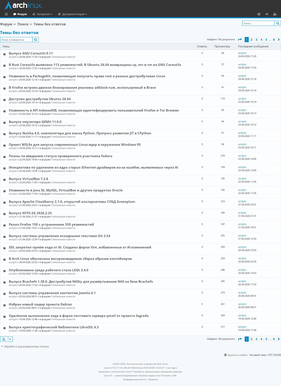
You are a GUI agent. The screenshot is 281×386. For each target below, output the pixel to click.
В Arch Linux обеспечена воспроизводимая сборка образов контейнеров (70, 258)
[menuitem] (259, 14)
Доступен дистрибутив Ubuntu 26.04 (40, 99)
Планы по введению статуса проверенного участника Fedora (60, 156)
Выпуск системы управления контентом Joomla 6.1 (52, 293)
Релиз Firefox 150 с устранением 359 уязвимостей (51, 224)
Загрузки (61, 14)
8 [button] (274, 39)
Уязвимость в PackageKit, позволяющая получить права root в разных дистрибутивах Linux (87, 76)
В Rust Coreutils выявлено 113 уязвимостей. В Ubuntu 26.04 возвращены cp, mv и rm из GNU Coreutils (95, 64)
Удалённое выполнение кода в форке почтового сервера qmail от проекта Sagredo (79, 315)
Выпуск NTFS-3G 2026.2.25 (30, 213)
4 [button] (261, 39)
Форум (40, 14)
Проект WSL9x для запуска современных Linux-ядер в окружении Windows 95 (75, 144)
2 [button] (251, 39)
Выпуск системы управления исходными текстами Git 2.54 (59, 236)
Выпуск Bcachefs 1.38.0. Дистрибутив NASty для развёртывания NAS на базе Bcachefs (81, 281)
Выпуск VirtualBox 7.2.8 (28, 179)
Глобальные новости (63, 56)
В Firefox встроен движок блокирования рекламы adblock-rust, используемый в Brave (82, 87)
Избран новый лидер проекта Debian (40, 304)
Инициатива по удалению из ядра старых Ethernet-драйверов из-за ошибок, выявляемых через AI (93, 167)
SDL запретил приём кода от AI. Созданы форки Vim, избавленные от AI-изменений (80, 247)
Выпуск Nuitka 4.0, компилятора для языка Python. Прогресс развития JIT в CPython (80, 133)
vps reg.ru (172, 367)
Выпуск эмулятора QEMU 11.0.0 (35, 121)
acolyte (13, 56)
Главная (19, 14)
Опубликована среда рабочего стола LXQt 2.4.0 (48, 270)
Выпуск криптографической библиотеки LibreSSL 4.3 (54, 327)
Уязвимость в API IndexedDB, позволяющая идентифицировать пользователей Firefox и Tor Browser (94, 110)
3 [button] (256, 39)
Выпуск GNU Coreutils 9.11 (31, 53)
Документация (91, 14)
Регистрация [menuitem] (275, 14)
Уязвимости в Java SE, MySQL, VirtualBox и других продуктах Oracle (66, 190)
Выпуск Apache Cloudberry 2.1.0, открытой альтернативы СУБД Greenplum (72, 201)
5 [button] (266, 39)
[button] (239, 39)
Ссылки (7, 14)
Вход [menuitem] (268, 14)
